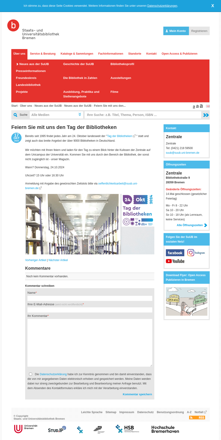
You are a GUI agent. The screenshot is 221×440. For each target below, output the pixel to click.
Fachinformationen (110, 53)
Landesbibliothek (28, 85)
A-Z (189, 412)
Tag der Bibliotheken (119, 136)
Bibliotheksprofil (122, 64)
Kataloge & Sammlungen (77, 53)
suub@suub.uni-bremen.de (182, 152)
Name (31, 292)
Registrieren (199, 31)
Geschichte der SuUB (78, 64)
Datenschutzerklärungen (162, 5)
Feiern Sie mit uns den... (110, 105)
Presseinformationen (31, 71)
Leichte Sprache (92, 412)
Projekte (22, 92)
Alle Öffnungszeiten (192, 225)
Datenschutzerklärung (53, 374)
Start (14, 105)
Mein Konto (176, 31)
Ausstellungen (120, 78)
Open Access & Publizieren (179, 53)
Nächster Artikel (58, 260)
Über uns (19, 53)
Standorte (134, 53)
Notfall (199, 412)
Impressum (126, 412)
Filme (114, 92)
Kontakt (151, 53)
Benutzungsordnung (170, 412)
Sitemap (111, 412)
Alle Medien (40, 115)
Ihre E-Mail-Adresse (55, 304)
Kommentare (38, 268)
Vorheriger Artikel (35, 260)
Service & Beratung (43, 53)
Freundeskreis (26, 78)
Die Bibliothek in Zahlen (80, 78)
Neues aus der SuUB (34, 64)
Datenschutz (145, 412)
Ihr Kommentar (37, 316)
